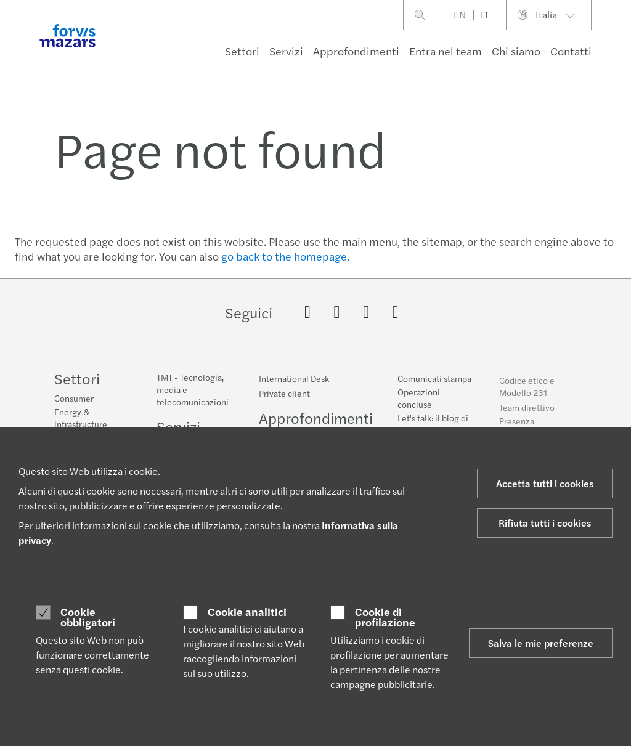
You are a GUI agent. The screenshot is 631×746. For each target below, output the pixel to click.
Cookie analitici (247, 611)
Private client (284, 393)
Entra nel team (445, 51)
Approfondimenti (356, 51)
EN (460, 14)
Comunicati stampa (434, 382)
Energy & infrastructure (80, 417)
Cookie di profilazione (385, 617)
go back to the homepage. (285, 256)
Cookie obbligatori (87, 617)
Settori (242, 51)
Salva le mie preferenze (540, 643)
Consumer (74, 398)
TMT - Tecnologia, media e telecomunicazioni (193, 389)
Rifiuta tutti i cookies (545, 523)
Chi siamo (516, 51)
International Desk (294, 378)
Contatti (571, 51)
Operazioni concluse (418, 402)
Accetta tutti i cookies (544, 483)
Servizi (286, 51)
